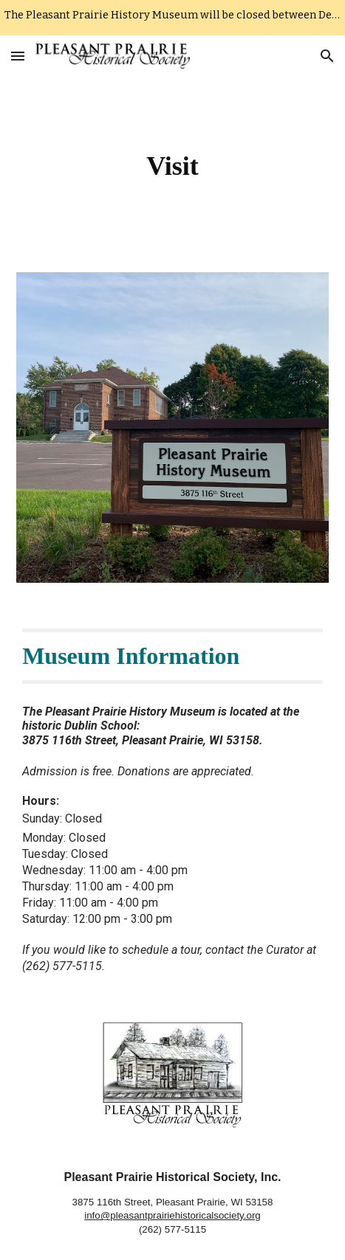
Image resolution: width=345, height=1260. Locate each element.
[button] (17, 55)
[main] (172, 165)
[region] (172, 17)
